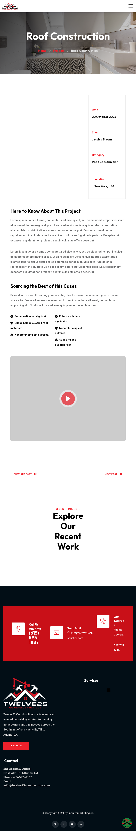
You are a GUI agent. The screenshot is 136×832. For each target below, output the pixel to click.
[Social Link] (55, 825)
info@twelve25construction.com (26, 786)
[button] (108, 690)
